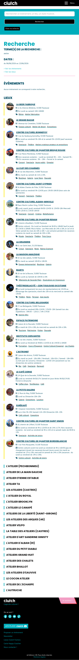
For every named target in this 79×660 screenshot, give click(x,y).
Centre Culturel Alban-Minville (35, 201)
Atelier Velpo (15, 525)
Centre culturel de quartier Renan (36, 219)
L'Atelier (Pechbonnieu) (22, 466)
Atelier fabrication (32, 114)
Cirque (21, 249)
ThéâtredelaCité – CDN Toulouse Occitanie (41, 285)
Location (39, 400)
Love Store (38, 178)
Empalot (50, 162)
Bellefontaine (48, 214)
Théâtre (31, 144)
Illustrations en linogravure (54, 280)
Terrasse (35, 297)
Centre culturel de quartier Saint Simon (40, 421)
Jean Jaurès (44, 297)
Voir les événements (13, 68)
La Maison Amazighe (28, 254)
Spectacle (22, 144)
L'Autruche (14, 590)
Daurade (47, 178)
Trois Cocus (46, 236)
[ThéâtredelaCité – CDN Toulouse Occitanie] (10, 288)
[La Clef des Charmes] (10, 170)
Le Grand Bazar (25, 120)
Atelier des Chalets (19, 561)
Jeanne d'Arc (23, 315)
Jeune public (40, 162)
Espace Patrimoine (27, 320)
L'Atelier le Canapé (19, 507)
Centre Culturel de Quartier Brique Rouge (40, 150)
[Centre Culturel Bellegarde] (10, 305)
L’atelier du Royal (18, 496)
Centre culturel (25, 458)
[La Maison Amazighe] (10, 256)
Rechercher (39, 21)
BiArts (20, 270)
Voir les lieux (10, 72)
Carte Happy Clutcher (12, 643)
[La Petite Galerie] (10, 392)
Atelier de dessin (39, 127)
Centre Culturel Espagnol (54, 346)
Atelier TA (13, 484)
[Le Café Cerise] (10, 374)
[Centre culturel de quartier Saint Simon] (10, 423)
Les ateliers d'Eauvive (21, 572)
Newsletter (8, 636)
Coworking (34, 415)
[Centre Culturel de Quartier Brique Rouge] (10, 152)
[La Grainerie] (10, 244)
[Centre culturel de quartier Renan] (10, 221)
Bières (21, 114)
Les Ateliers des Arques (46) (25, 519)
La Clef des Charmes (28, 168)
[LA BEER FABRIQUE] (10, 106)
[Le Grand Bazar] (10, 122)
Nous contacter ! (10, 647)
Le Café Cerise (24, 372)
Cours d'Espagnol (35, 346)
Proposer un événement (13, 632)
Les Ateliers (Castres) (21, 490)
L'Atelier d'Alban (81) (20, 543)
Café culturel (24, 415)
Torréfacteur (34, 384)
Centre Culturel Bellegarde (32, 302)
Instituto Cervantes (28, 336)
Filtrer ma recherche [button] (12, 29)
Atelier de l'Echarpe (20, 584)
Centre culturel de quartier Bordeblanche (41, 441)
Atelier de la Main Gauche (24, 472)
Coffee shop (23, 384)
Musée (21, 236)
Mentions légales (40, 657)
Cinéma (38, 214)
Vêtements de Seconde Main (30, 280)
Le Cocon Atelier (18, 578)
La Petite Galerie (25, 389)
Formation (23, 346)
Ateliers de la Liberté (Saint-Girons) (31, 513)
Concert (22, 162)
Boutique (22, 178)
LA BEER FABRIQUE (25, 104)
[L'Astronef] (10, 354)
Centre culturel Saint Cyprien (34, 184)
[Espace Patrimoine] (10, 322)
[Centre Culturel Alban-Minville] (10, 204)
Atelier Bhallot (17, 567)
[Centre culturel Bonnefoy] (10, 134)
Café (24, 366)
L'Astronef (22, 351)
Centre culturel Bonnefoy (31, 132)
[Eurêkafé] (10, 407)
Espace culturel (25, 127)
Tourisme (22, 330)
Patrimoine (31, 330)
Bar (20, 366)
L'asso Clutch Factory (12, 640)
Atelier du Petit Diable (21, 549)
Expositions (51, 127)
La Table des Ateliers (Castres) (27, 531)
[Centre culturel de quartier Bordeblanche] (10, 443)
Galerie (30, 178)
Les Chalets (69, 346)
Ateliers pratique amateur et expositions (51, 144)
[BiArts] (10, 272)
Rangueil (40, 366)
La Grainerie (23, 242)
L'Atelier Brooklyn (19, 502)
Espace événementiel (27, 264)
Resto (36, 249)
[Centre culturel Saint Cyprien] (10, 186)
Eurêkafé (21, 405)
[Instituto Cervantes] (10, 338)
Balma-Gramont (46, 249)
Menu (69, 3)
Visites (40, 330)
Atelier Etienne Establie (22, 478)
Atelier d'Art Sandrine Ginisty (27, 537)
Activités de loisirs (35, 435)
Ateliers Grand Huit (20, 555)
